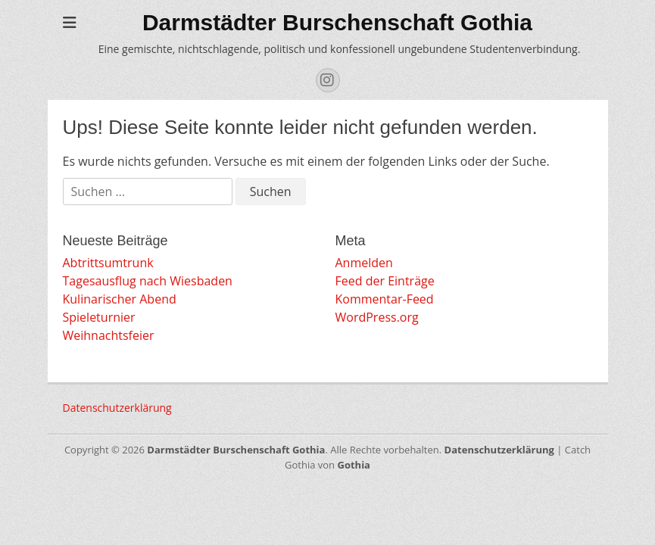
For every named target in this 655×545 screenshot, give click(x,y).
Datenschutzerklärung (117, 407)
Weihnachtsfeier (108, 335)
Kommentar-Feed (384, 299)
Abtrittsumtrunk (108, 262)
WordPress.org (377, 317)
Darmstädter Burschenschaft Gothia (337, 22)
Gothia (353, 465)
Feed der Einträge (385, 280)
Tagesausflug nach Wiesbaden (147, 280)
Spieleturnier (99, 317)
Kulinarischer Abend (119, 299)
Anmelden (364, 262)
